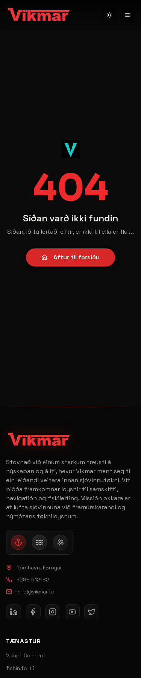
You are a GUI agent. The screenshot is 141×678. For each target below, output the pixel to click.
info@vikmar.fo (30, 591)
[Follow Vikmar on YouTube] (72, 611)
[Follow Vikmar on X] (91, 611)
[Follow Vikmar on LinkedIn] (13, 611)
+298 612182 (27, 579)
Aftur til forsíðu (70, 257)
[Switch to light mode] (109, 15)
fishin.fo (20, 668)
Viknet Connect (25, 655)
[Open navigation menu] (127, 15)
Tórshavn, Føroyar (34, 567)
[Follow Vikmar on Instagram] (52, 611)
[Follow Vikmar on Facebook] (33, 611)
